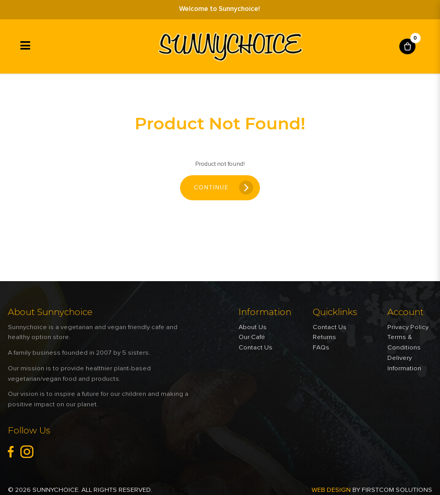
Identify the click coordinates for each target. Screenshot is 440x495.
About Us (253, 327)
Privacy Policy (408, 327)
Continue (211, 187)
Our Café (252, 337)
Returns (324, 337)
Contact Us (255, 347)
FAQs (321, 347)
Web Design (331, 490)
